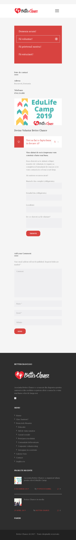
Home (18, 415)
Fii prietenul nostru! (30, 46)
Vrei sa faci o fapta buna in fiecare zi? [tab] (38, 142)
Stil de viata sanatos (26, 431)
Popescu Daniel (44, 489)
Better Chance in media (34, 499)
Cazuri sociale (24, 434)
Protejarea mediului (26, 438)
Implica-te (20, 461)
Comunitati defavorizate (28, 442)
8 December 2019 (21, 489)
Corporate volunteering (28, 446)
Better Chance (42, 510)
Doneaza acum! (27, 31)
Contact (19, 457)
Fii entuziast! (26, 54)
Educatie (22, 427)
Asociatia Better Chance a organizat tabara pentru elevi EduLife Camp (42, 479)
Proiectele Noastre (24, 423)
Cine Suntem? (22, 419)
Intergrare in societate (27, 450)
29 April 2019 (20, 510)
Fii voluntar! (25, 39)
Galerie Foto (21, 454)
